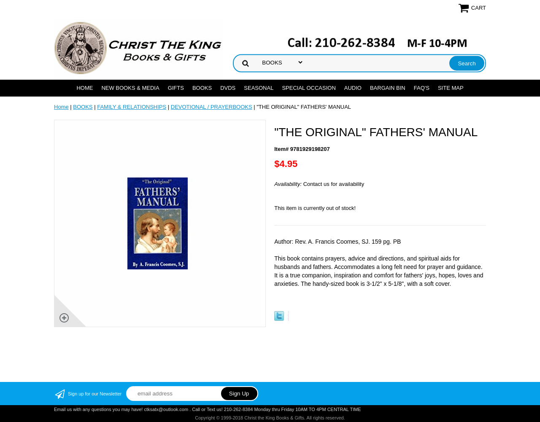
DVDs (227, 88)
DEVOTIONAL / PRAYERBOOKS (211, 107)
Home (84, 88)
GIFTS (176, 88)
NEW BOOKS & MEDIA (130, 88)
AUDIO (353, 88)
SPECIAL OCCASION (308, 88)
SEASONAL (258, 88)
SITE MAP (451, 88)
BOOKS (202, 88)
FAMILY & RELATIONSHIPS (131, 107)
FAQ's (421, 88)
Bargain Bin (387, 88)
